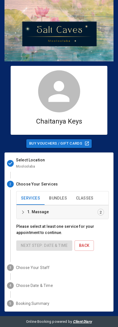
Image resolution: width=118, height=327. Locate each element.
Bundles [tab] (58, 198)
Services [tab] (30, 198)
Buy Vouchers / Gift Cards (59, 143)
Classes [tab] (85, 198)
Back (84, 245)
